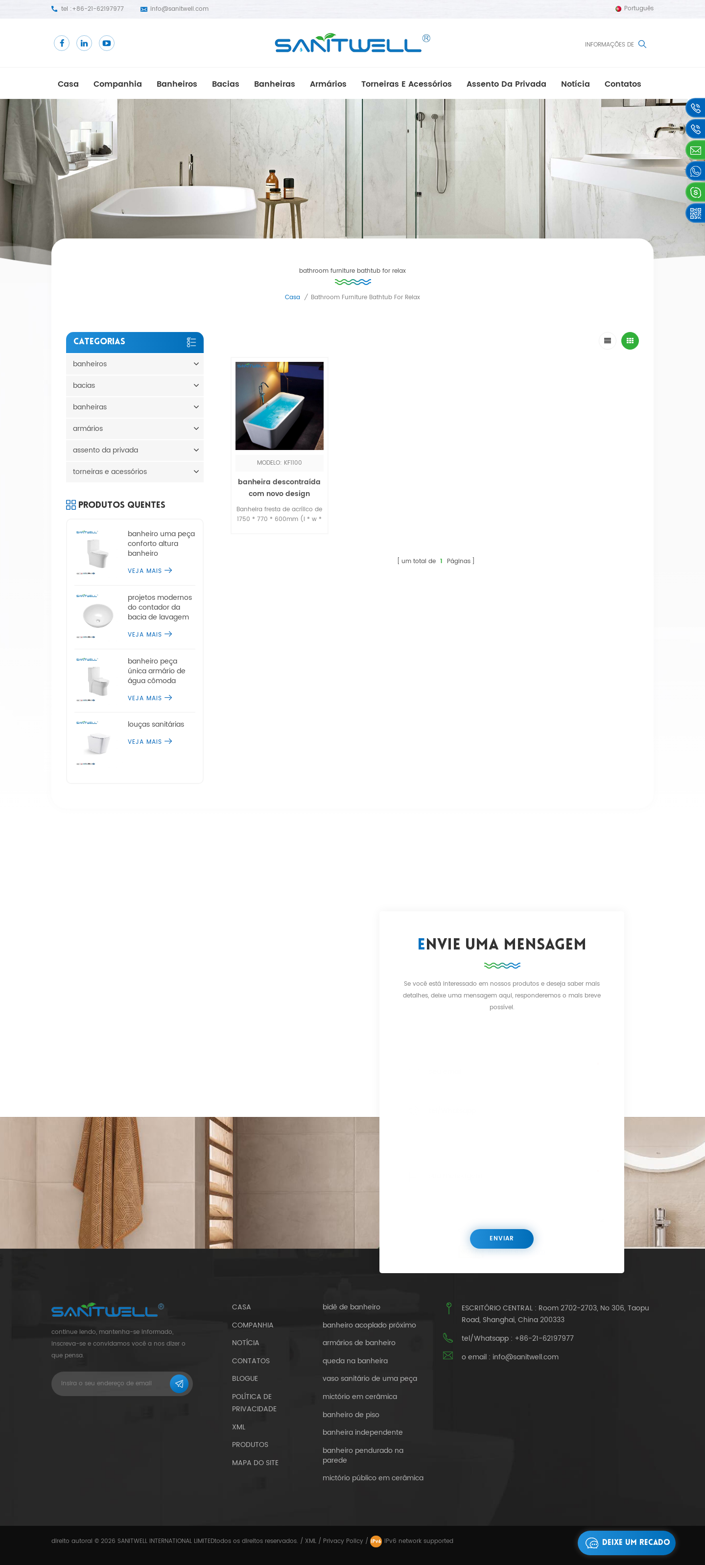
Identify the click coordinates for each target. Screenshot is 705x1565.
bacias (225, 84)
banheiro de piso (351, 1415)
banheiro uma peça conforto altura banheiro (161, 544)
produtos (250, 1444)
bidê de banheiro (351, 1307)
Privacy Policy (343, 1541)
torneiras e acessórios (406, 84)
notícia (575, 84)
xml (238, 1427)
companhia (118, 84)
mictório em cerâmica (360, 1397)
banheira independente (363, 1433)
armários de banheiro (359, 1343)
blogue (245, 1378)
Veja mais (150, 571)
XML (310, 1541)
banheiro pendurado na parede (363, 1456)
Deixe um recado (625, 1543)
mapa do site (255, 1463)
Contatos (623, 84)
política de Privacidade (254, 1403)
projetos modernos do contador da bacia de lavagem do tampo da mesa (160, 607)
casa (68, 84)
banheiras (274, 84)
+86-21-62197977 (98, 9)
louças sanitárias (156, 725)
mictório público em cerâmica (373, 1478)
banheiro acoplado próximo (369, 1325)
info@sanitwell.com (179, 9)
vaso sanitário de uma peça (370, 1379)
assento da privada (506, 84)
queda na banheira (355, 1361)
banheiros (177, 84)
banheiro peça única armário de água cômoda (157, 671)
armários (328, 84)
